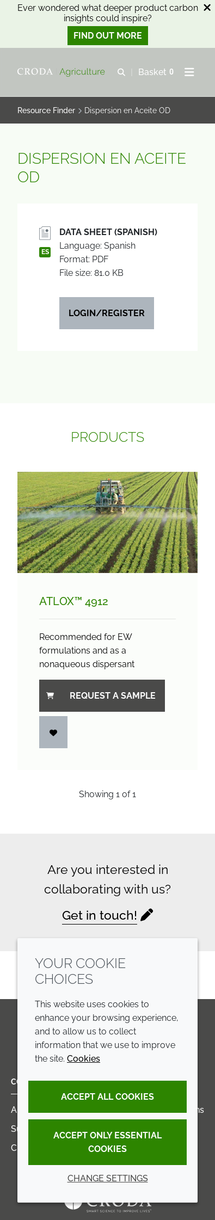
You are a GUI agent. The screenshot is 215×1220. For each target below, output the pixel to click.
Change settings (107, 1178)
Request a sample (101, 696)
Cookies (83, 1058)
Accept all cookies (107, 1097)
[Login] (53, 732)
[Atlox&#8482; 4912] (107, 522)
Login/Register (107, 313)
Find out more (107, 35)
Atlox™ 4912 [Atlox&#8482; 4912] (73, 601)
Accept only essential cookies (107, 1142)
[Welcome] (62, 72)
